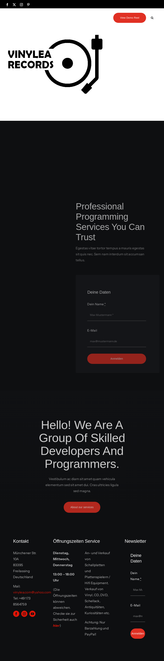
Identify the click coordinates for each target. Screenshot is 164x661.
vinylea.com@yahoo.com (32, 592)
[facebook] (16, 614)
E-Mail (93, 330)
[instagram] (24, 614)
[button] (152, 17)
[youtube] (32, 614)
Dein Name (98, 304)
